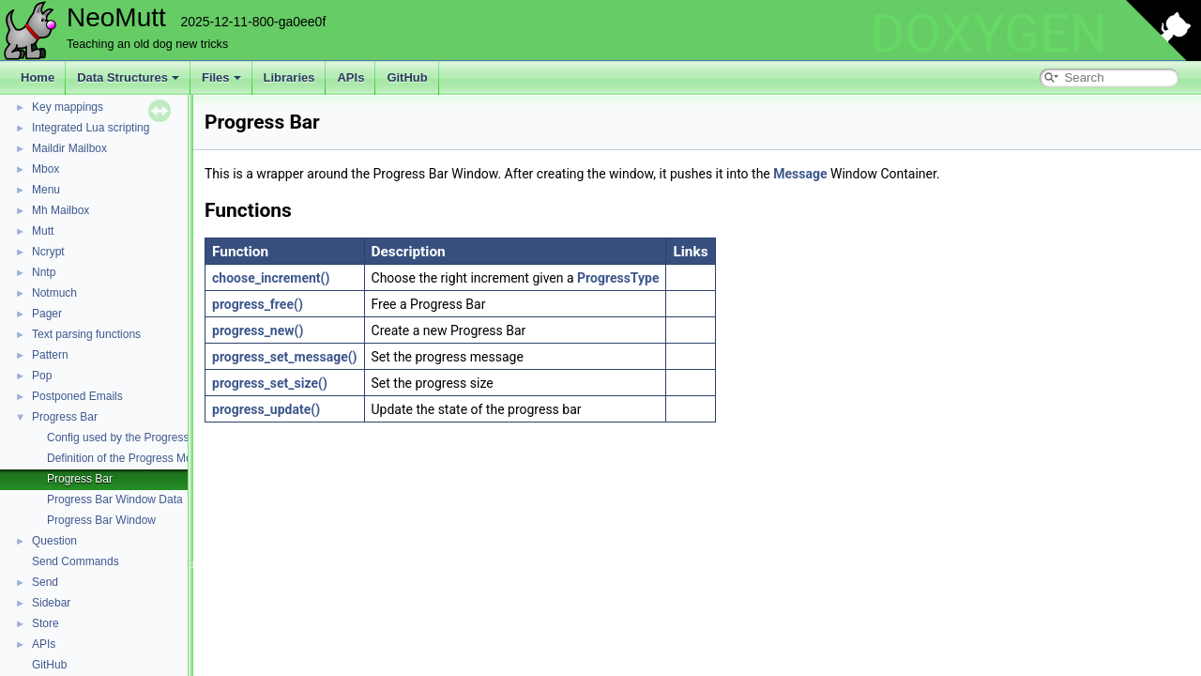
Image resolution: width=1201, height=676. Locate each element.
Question (54, 540)
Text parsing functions (86, 334)
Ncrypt (48, 251)
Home (37, 77)
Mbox (45, 169)
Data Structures (128, 77)
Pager (47, 313)
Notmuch (54, 293)
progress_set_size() (269, 383)
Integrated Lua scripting (90, 127)
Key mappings (67, 107)
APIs (350, 77)
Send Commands (75, 561)
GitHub (407, 77)
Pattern (50, 354)
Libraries (289, 77)
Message (800, 173)
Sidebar (51, 602)
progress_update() (266, 409)
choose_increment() (270, 277)
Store (45, 623)
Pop (42, 375)
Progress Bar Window (101, 520)
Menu (46, 189)
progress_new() (257, 330)
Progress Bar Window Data (115, 499)
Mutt (42, 231)
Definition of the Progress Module (130, 458)
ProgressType (618, 277)
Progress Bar (65, 416)
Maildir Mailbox (69, 148)
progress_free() (257, 304)
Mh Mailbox (60, 210)
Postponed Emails (77, 396)
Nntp (43, 272)
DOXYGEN (988, 33)
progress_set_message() (284, 356)
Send (45, 582)
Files (221, 77)
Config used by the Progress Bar (128, 437)
